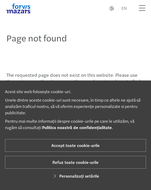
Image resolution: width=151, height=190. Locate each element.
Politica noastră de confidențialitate (77, 127)
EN (124, 8)
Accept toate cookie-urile (75, 145)
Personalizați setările (75, 176)
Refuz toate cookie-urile (75, 162)
